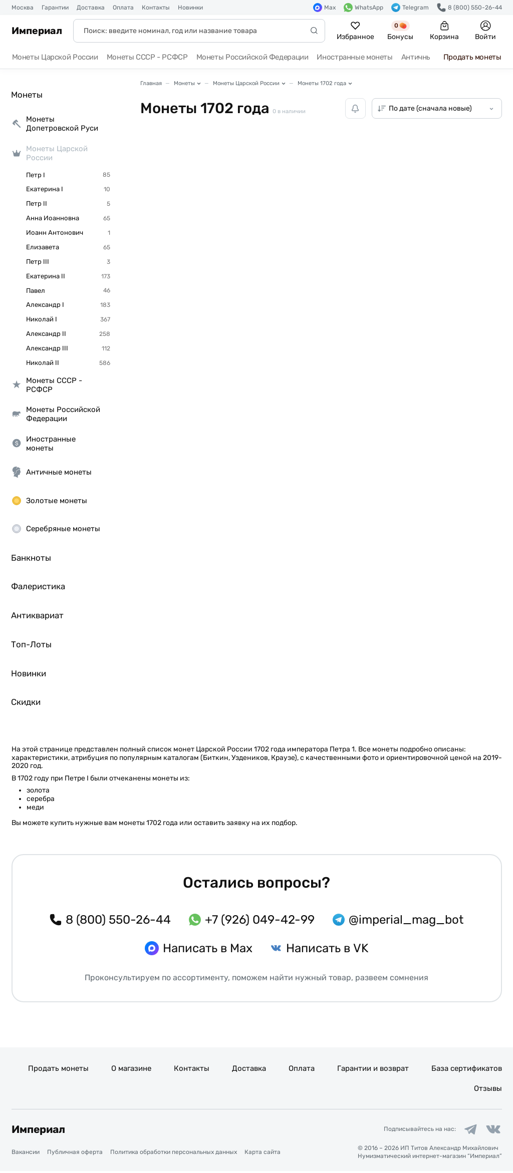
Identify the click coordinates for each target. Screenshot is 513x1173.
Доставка (91, 8)
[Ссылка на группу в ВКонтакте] (492, 1130)
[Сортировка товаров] (437, 108)
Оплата (123, 8)
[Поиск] (199, 31)
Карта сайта (262, 1153)
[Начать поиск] (314, 31)
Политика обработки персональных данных (173, 1153)
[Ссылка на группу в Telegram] (467, 1130)
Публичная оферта (75, 1153)
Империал (37, 31)
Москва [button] (23, 8)
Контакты (156, 8)
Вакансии (26, 1153)
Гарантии (55, 8)
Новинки (190, 8)
